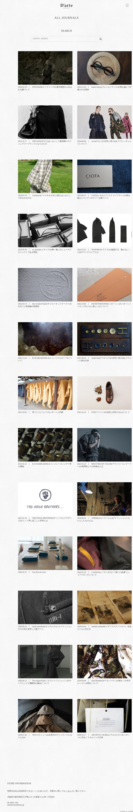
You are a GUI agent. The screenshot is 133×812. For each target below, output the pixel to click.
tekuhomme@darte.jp (15, 805)
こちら (69, 791)
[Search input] (65, 38)
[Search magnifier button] (100, 38)
